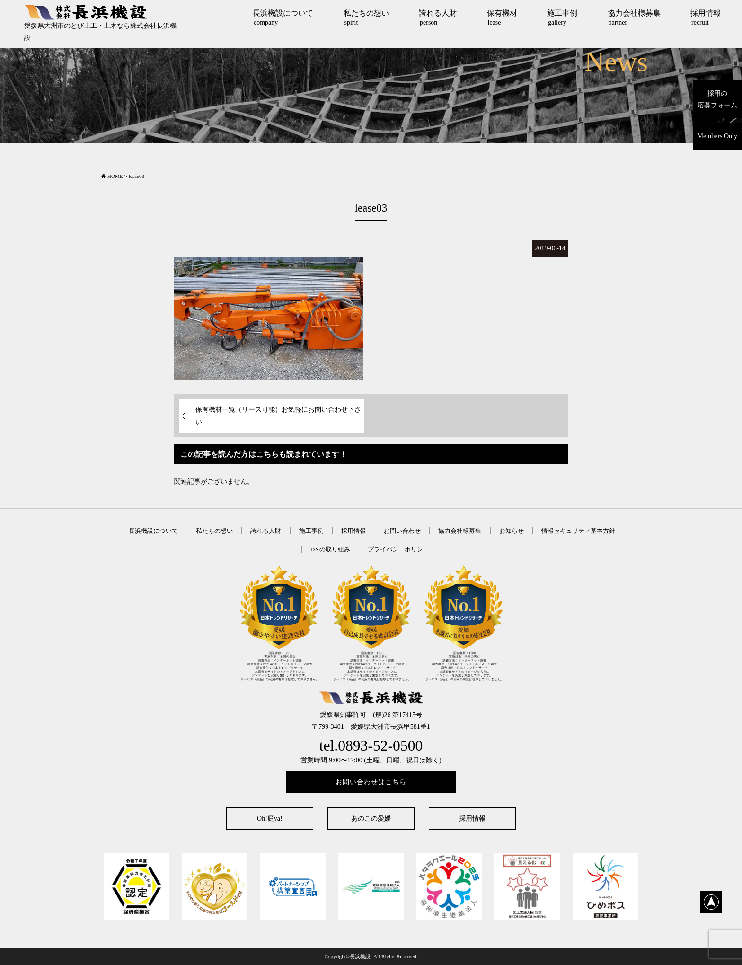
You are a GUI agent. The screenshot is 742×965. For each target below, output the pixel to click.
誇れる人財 (438, 17)
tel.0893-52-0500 (371, 745)
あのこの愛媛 (371, 818)
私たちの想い (366, 17)
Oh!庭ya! (270, 818)
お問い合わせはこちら (371, 782)
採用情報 (705, 17)
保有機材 (502, 17)
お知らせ (511, 530)
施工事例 (562, 17)
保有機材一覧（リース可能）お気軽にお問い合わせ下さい (278, 415)
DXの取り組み (330, 549)
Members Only (717, 136)
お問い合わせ (402, 530)
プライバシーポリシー (398, 549)
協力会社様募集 (634, 17)
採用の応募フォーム (717, 99)
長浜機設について (283, 17)
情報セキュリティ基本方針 (578, 530)
